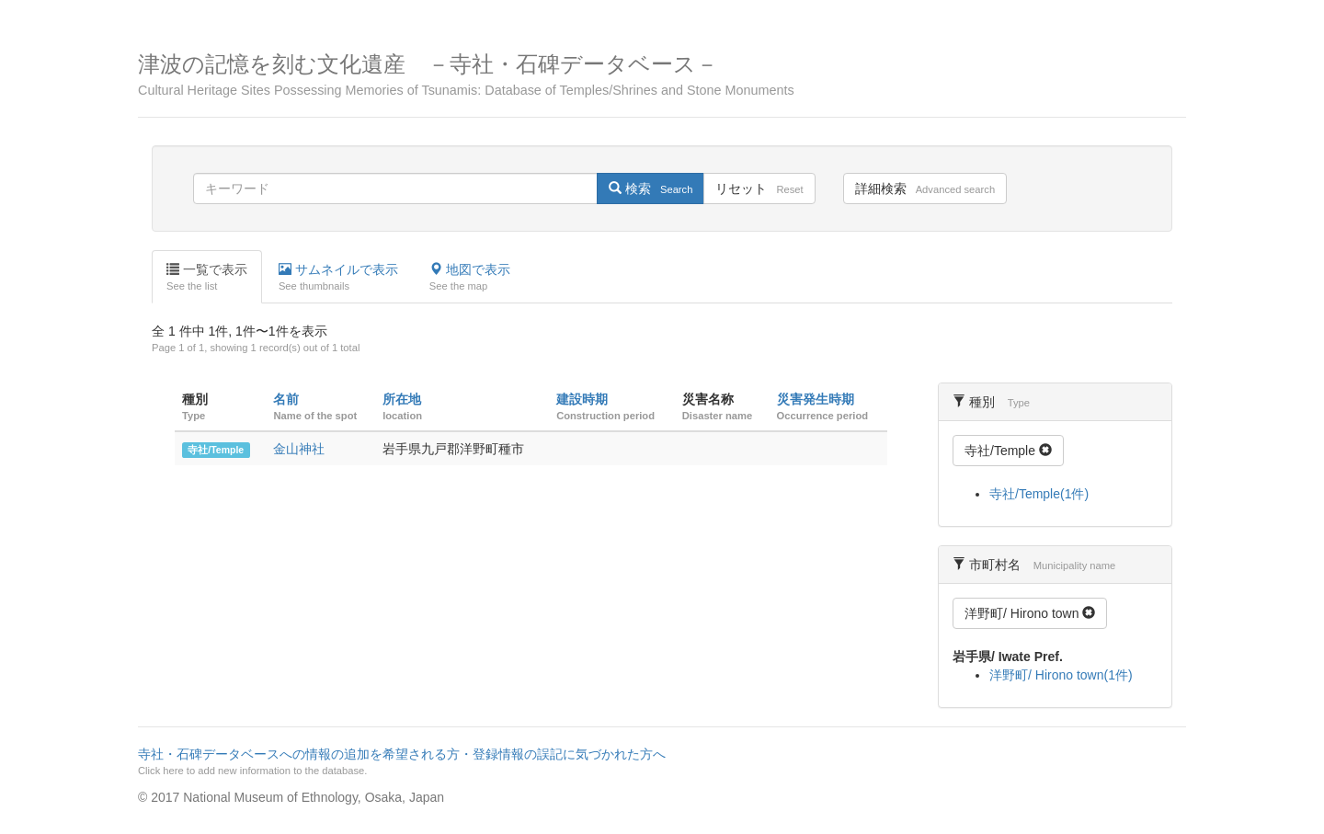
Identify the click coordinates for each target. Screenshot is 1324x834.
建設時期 (582, 399)
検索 (650, 188)
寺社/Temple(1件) (1039, 493)
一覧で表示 (206, 277)
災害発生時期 (815, 399)
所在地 (401, 399)
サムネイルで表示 (338, 277)
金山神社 (299, 448)
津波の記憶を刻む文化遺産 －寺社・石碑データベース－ (662, 74)
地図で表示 (469, 277)
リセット (759, 188)
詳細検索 (925, 188)
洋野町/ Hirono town (1029, 613)
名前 (286, 399)
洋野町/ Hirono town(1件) (1061, 675)
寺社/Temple (216, 449)
